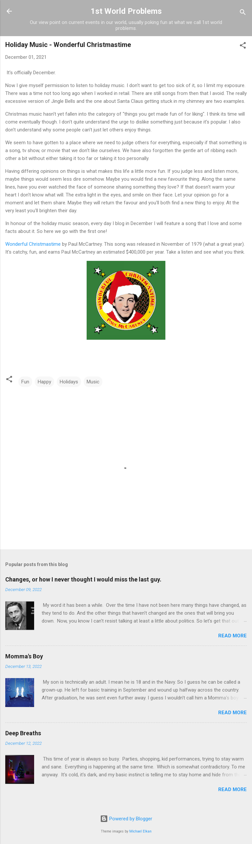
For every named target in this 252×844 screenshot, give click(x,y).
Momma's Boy (24, 656)
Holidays (69, 382)
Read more (232, 636)
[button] (243, 46)
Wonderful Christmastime (33, 244)
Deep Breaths (23, 733)
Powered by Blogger (126, 819)
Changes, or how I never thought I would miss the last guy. (83, 579)
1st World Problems (126, 11)
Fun (25, 382)
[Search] (243, 13)
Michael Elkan (140, 831)
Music (93, 382)
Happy (44, 382)
